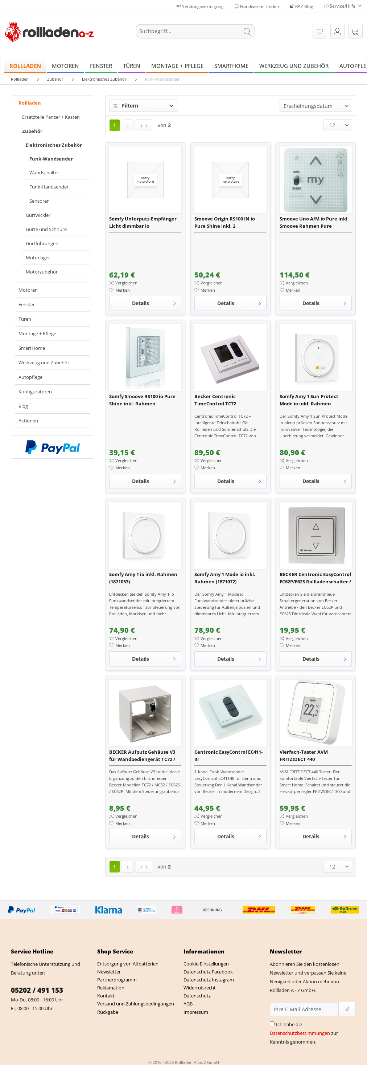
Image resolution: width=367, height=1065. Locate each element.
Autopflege (30, 377)
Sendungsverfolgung (200, 6)
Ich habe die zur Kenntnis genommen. (304, 1033)
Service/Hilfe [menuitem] (340, 6)
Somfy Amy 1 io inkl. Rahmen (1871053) (143, 578)
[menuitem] (195, 34)
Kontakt (106, 995)
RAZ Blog (301, 6)
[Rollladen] (25, 65)
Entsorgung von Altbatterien (127, 963)
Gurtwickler (38, 215)
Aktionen (28, 420)
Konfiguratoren (35, 391)
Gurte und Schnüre (46, 229)
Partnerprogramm (117, 979)
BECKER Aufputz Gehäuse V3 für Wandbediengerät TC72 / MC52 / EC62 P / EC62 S (142, 756)
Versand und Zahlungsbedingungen (135, 1003)
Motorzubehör (42, 271)
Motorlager (38, 257)
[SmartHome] (231, 65)
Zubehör (32, 131)
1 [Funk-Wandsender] (114, 125)
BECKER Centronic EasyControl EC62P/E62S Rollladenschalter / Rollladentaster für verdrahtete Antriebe (315, 578)
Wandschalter (44, 172)
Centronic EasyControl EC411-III (228, 755)
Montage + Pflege (37, 333)
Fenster (26, 304)
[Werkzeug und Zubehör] (294, 65)
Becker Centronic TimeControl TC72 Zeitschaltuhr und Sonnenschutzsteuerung (223, 400)
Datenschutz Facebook (208, 971)
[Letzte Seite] (144, 125)
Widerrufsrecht (200, 987)
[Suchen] (247, 31)
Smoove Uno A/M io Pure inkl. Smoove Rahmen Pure (314, 222)
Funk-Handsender (49, 186)
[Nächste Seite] (127, 125)
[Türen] (131, 65)
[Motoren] (65, 65)
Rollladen (29, 103)
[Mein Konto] (337, 31)
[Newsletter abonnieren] (347, 1009)
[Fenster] (101, 65)
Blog (23, 406)
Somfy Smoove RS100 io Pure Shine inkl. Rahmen (142, 400)
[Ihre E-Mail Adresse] (304, 1009)
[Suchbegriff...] (195, 31)
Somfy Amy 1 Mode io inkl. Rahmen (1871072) (224, 578)
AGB (188, 1003)
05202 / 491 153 (37, 990)
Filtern (125, 105)
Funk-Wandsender (51, 158)
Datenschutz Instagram (209, 979)
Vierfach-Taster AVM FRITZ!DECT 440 (304, 755)
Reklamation (110, 987)
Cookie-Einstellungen (206, 963)
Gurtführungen (42, 243)
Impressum (196, 1012)
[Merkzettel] (320, 31)
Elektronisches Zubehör (54, 145)
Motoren (28, 290)
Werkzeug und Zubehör (43, 362)
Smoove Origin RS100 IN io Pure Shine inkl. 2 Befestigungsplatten (224, 222)
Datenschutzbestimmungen (300, 1033)
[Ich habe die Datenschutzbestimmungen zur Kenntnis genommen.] (272, 1023)
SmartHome (31, 348)
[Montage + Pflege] (177, 65)
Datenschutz (197, 995)
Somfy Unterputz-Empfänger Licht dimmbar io (143, 222)
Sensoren (39, 201)
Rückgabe (107, 1012)
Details (154, 302)
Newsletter (109, 971)
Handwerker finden (257, 6)
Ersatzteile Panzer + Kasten (51, 117)
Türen (24, 319)
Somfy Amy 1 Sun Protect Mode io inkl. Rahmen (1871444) (309, 400)
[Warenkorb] (355, 31)
